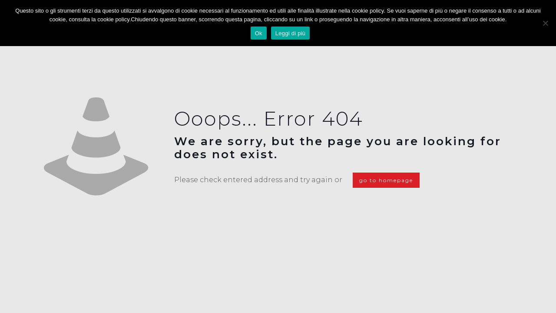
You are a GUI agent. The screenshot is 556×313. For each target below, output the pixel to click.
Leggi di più (290, 33)
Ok (258, 33)
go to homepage (386, 180)
